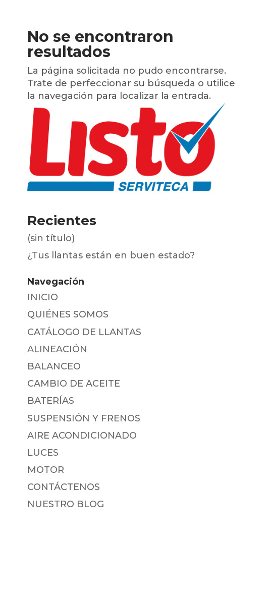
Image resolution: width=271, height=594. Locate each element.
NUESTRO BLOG (65, 504)
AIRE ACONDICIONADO (82, 435)
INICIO (42, 297)
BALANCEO (54, 366)
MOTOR (45, 469)
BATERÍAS (50, 400)
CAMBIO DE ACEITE (73, 383)
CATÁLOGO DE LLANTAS (84, 332)
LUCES (43, 452)
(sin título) (51, 238)
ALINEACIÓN (57, 349)
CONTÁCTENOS (63, 487)
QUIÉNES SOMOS (68, 314)
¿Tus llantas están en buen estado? (111, 255)
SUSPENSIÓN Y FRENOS (83, 418)
